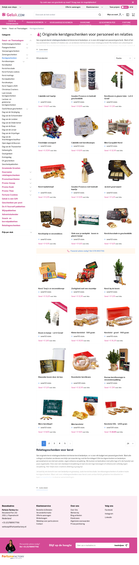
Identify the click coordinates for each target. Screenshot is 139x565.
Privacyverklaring (78, 524)
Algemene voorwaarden (80, 521)
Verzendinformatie (43, 513)
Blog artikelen (76, 515)
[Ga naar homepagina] (4, 28)
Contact (39, 524)
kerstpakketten (46, 477)
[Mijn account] (115, 14)
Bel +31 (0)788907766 (29, 547)
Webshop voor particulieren (47, 521)
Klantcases (75, 518)
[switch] (125, 7)
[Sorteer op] (123, 58)
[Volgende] (70, 443)
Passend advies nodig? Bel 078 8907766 (87, 251)
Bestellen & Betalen (44, 510)
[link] (38, 443)
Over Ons (74, 510)
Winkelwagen (41, 518)
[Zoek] (99, 15)
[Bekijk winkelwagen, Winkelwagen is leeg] (133, 15)
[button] (17, 35)
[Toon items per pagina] (130, 443)
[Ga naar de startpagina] (13, 14)
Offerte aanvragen (72, 7)
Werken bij (75, 513)
